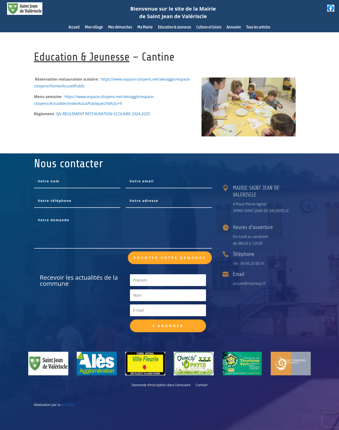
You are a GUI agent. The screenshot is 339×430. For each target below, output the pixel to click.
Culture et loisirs (209, 27)
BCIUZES (67, 404)
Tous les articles (258, 27)
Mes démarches (120, 27)
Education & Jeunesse (174, 27)
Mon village (94, 27)
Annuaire (233, 27)
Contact (201, 385)
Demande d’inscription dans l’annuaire (161, 385)
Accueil (74, 27)
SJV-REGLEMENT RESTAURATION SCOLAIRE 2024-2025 (103, 113)
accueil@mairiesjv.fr (253, 283)
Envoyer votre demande (170, 257)
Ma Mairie (145, 27)
